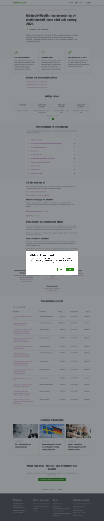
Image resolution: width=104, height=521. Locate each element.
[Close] (76, 252)
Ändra (61, 269)
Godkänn (70, 269)
